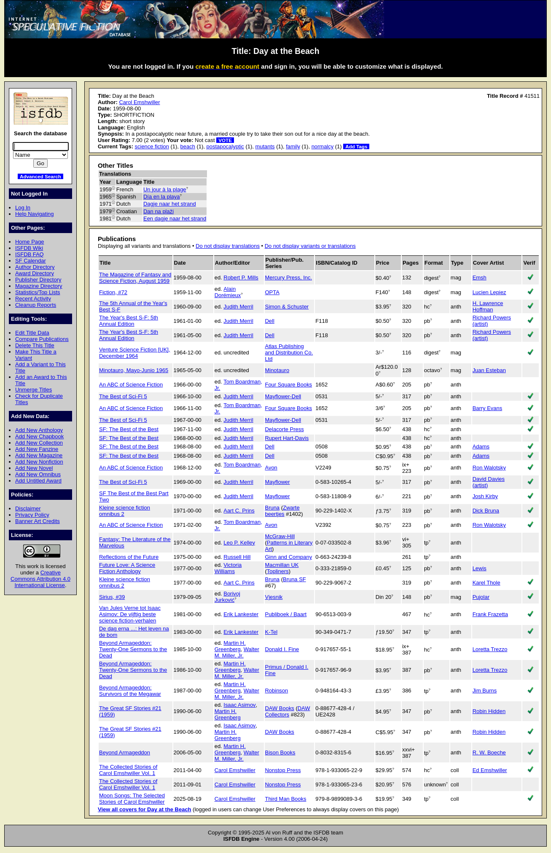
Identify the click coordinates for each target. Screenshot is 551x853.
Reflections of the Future (129, 557)
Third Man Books (285, 799)
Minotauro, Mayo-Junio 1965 (133, 370)
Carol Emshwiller (139, 102)
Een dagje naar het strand (174, 218)
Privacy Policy (32, 515)
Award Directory (34, 273)
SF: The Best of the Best (129, 429)
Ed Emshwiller (490, 770)
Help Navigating (34, 214)
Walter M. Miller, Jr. (237, 652)
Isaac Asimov (239, 705)
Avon (271, 467)
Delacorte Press (284, 429)
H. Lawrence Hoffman (488, 306)
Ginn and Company (288, 557)
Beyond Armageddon (124, 752)
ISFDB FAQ (29, 254)
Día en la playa (161, 196)
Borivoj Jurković (227, 596)
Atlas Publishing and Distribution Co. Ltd (289, 352)
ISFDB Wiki (29, 248)
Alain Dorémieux (228, 292)
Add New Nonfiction (39, 462)
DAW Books (279, 708)
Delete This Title (34, 345)
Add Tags (356, 146)
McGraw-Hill (280, 536)
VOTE (225, 140)
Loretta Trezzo (490, 649)
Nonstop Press (283, 770)
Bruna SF (294, 579)
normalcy (323, 146)
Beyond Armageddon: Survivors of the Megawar (130, 690)
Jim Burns (485, 690)
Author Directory (35, 267)
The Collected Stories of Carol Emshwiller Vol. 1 (128, 770)
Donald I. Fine (282, 649)
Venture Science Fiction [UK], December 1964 (134, 352)
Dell (269, 321)
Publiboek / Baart (286, 614)
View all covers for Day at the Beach (144, 809)
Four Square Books (288, 384)
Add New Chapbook (39, 436)
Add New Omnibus (38, 474)
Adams (481, 446)
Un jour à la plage (164, 189)
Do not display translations (228, 246)
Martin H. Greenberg (230, 646)
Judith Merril (238, 306)
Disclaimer (27, 508)
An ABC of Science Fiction (131, 384)
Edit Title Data (32, 333)
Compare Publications (42, 339)
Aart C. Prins (238, 510)
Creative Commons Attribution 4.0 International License (40, 578)
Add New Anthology (39, 430)
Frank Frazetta (490, 614)
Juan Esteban (489, 370)
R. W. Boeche (489, 752)
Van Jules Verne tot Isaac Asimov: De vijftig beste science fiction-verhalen (130, 614)
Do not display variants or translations (310, 246)
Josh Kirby (485, 496)
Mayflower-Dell (283, 396)
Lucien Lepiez (489, 292)
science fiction (152, 146)
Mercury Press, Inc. (288, 277)
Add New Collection (39, 443)
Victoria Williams (228, 568)
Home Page (29, 242)
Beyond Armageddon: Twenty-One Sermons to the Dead (133, 649)
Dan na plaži (158, 211)
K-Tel (271, 632)
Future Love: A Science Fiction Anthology (127, 568)
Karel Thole (486, 582)
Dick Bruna (486, 510)
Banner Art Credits (37, 521)
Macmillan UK (282, 565)
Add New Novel (34, 468)
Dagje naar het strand (169, 204)
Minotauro (277, 370)
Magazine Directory (38, 286)
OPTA (272, 292)
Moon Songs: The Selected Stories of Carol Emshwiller (132, 798)
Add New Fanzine (36, 449)
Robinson (276, 690)
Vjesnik (274, 597)
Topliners (278, 571)
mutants (264, 146)
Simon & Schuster (287, 306)
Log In (22, 207)
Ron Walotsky (489, 467)
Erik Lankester (240, 614)
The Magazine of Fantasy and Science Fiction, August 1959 (135, 277)
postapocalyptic (225, 146)
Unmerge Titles (33, 389)
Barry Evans (488, 408)
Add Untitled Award (38, 480)
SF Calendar (30, 261)
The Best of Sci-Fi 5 (123, 396)
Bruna (272, 507)
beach (187, 146)
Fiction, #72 (113, 292)
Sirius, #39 (112, 597)
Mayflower (277, 482)
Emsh (479, 277)
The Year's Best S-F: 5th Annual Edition (128, 320)
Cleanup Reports (35, 305)
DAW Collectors (287, 711)
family (293, 146)
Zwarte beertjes (282, 510)
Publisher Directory (38, 279)
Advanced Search (40, 176)
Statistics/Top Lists (37, 292)
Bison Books (280, 752)
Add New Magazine (38, 455)
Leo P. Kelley (239, 542)
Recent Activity (33, 298)
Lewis (479, 568)
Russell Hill (236, 557)
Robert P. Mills (240, 277)
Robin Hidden (489, 711)
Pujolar (481, 597)
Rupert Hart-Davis (287, 438)
